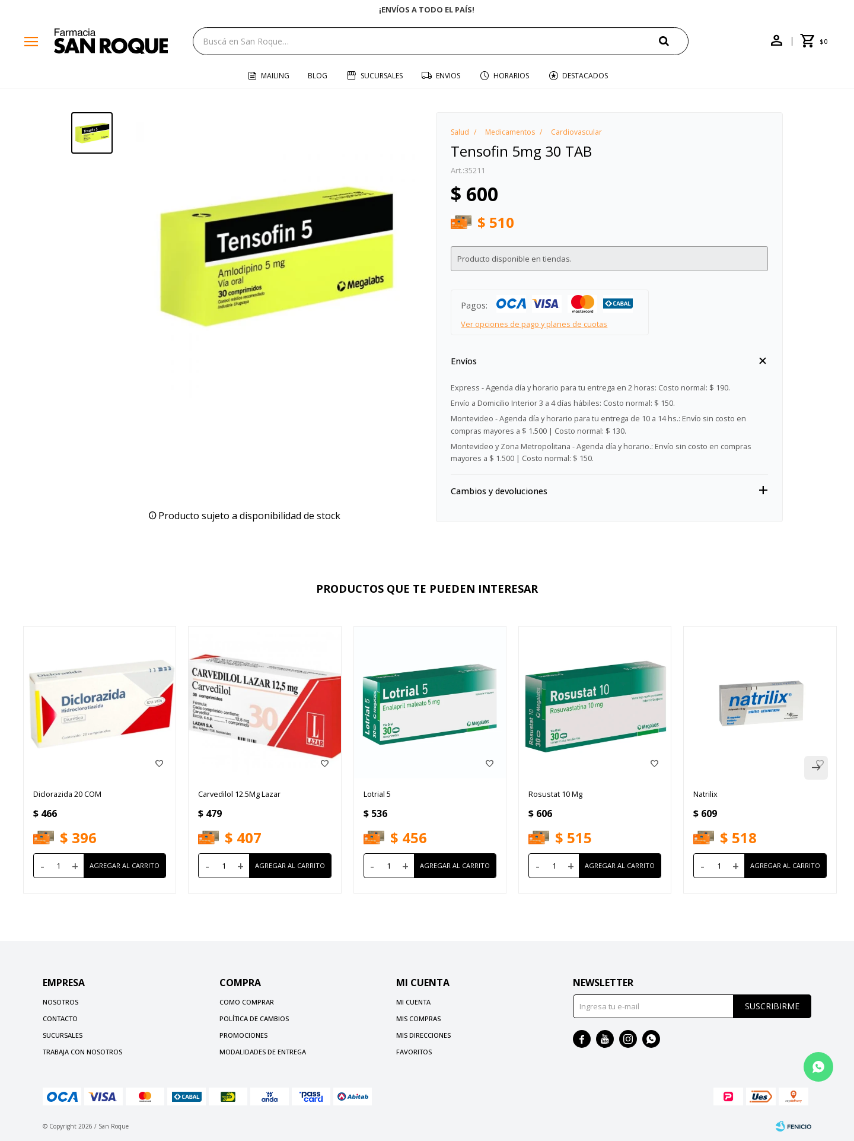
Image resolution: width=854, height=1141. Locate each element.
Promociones (243, 1035)
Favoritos (414, 1051)
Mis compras (418, 1018)
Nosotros (60, 1001)
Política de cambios (254, 1018)
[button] (674, 40)
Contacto (60, 1018)
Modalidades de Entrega (262, 1051)
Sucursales (382, 76)
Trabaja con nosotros (82, 1051)
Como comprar (246, 1001)
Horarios (511, 76)
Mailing (275, 76)
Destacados (585, 76)
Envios (448, 76)
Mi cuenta (413, 1001)
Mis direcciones (423, 1035)
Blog (317, 76)
